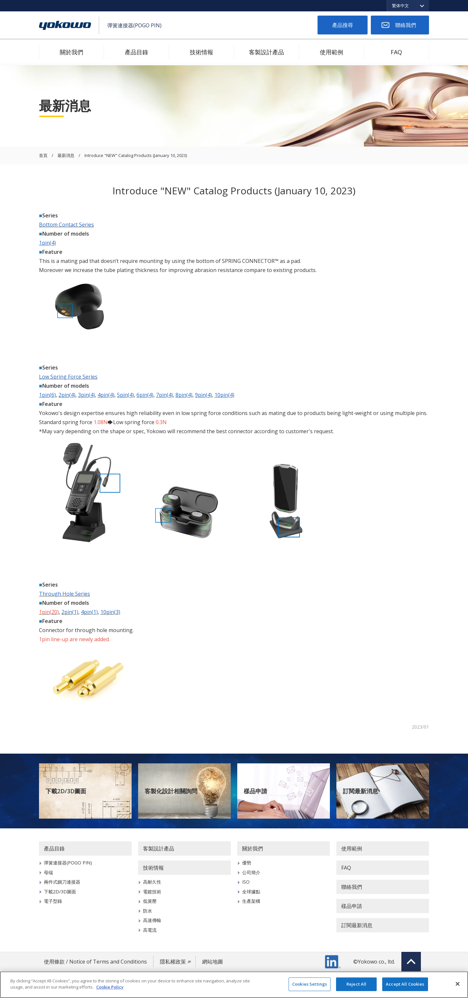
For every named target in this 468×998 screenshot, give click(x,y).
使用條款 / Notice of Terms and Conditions (95, 961)
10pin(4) (224, 394)
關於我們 (71, 52)
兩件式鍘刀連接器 (62, 882)
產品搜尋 (342, 25)
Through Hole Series (64, 593)
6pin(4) (144, 394)
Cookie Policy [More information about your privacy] (110, 987)
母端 (48, 872)
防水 (147, 911)
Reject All (356, 984)
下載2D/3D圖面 (66, 791)
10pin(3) (110, 612)
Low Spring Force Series (68, 376)
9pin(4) (203, 394)
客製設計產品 (266, 52)
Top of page (411, 961)
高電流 (150, 930)
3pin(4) (86, 394)
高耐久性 (152, 882)
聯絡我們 (405, 25)
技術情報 (201, 52)
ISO (246, 882)
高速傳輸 (152, 920)
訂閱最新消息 (360, 791)
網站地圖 (212, 961)
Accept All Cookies (405, 984)
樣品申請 (255, 791)
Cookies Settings (309, 984)
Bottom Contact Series (66, 224)
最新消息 (66, 155)
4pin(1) (89, 612)
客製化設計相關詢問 (171, 791)
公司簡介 (251, 872)
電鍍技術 (152, 891)
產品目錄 (136, 52)
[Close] (457, 984)
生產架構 (251, 901)
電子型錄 (53, 901)
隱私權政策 (173, 961)
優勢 (246, 863)
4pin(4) (106, 394)
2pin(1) (69, 612)
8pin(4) (184, 394)
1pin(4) (47, 242)
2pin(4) (66, 394)
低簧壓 (150, 901)
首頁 (43, 155)
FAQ (396, 52)
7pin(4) (164, 394)
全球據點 (251, 891)
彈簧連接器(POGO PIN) (68, 863)
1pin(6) (47, 394)
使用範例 (331, 52)
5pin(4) (125, 394)
